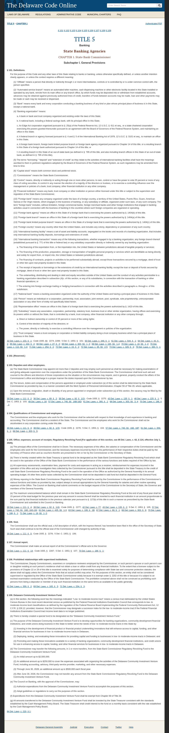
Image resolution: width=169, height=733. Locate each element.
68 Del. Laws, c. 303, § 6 (133, 510)
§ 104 (78, 30)
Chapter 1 (22, 23)
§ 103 (72, 30)
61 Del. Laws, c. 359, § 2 (19, 586)
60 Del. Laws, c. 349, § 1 (97, 341)
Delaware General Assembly (49, 727)
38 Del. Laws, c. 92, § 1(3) (46, 428)
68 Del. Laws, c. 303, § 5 (25, 431)
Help (131, 727)
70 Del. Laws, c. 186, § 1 (91, 551)
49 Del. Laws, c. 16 (37, 401)
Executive (89, 727)
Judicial (73, 727)
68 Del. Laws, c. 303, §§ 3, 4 (124, 401)
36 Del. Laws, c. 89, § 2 (45, 398)
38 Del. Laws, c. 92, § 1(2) (72, 398)
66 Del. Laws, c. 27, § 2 (48, 344)
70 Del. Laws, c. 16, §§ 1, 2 (134, 344)
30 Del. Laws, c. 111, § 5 (19, 533)
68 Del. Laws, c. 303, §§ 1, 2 (76, 344)
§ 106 (90, 30)
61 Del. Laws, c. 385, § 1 (95, 401)
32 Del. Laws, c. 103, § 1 (19, 341)
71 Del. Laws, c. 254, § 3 (72, 586)
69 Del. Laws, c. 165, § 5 (45, 586)
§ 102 (66, 30)
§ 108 (102, 30)
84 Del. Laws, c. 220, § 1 (19, 711)
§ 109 (108, 30)
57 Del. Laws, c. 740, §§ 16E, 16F (122, 428)
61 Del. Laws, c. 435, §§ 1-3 (53, 510)
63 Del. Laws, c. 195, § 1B (81, 510)
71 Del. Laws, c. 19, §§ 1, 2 (33, 513)
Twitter (118, 727)
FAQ (119, 14)
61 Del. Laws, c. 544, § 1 (123, 341)
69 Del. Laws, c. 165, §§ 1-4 (105, 344)
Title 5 (10, 23)
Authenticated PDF (153, 23)
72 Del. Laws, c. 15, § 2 (67, 347)
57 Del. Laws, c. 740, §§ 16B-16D (65, 401)
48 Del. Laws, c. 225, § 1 (146, 398)
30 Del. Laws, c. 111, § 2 (19, 398)
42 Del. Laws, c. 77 (91, 507)
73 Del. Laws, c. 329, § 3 (121, 347)
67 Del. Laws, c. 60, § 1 (108, 510)
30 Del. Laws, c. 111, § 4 (19, 507)
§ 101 (60, 30)
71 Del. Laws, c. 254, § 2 (41, 347)
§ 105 (84, 30)
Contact (104, 727)
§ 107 (96, 30)
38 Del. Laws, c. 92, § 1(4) (46, 507)
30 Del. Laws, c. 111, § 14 (20, 551)
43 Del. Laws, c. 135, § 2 (114, 507)
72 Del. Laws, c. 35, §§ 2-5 (94, 347)
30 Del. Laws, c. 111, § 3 (19, 428)
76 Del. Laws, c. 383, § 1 (148, 347)
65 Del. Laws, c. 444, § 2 (22, 344)
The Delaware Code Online (42, 5)
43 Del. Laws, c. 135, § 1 (120, 398)
